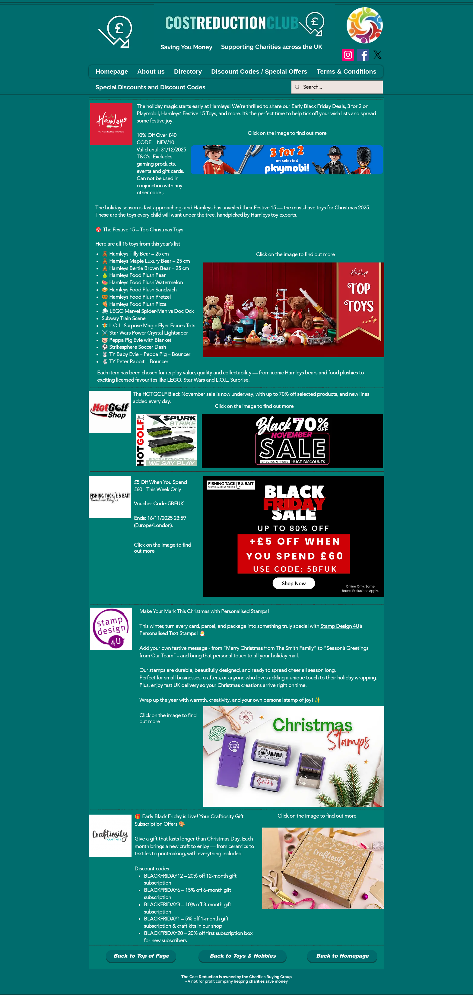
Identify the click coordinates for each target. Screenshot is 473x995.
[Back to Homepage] (342, 956)
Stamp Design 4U (339, 626)
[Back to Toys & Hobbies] (242, 956)
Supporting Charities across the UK (272, 46)
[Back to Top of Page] (141, 956)
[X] (377, 55)
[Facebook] (363, 55)
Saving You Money (187, 47)
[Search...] (336, 87)
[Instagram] (348, 55)
